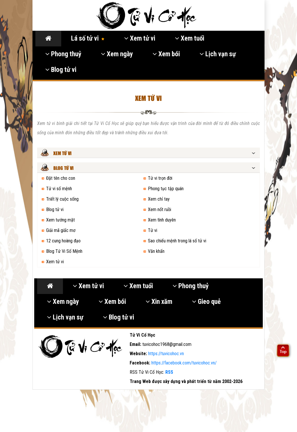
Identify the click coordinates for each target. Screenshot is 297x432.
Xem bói (166, 54)
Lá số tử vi (87, 38)
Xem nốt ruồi (159, 209)
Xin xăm (159, 302)
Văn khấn (156, 251)
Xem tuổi (189, 38)
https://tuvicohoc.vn (166, 353)
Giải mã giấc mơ (60, 230)
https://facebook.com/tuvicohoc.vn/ (184, 363)
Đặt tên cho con (60, 178)
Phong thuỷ (63, 54)
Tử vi (152, 230)
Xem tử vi (139, 38)
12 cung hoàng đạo (63, 241)
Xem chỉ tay (159, 199)
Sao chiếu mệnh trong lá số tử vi (177, 241)
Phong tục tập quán (166, 188)
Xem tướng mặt (60, 220)
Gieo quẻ (206, 302)
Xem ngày (117, 54)
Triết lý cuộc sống (62, 199)
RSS (169, 372)
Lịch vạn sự (218, 54)
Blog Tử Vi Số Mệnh (64, 251)
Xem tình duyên (162, 220)
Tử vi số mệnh (59, 188)
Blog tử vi (60, 70)
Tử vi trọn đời (160, 178)
